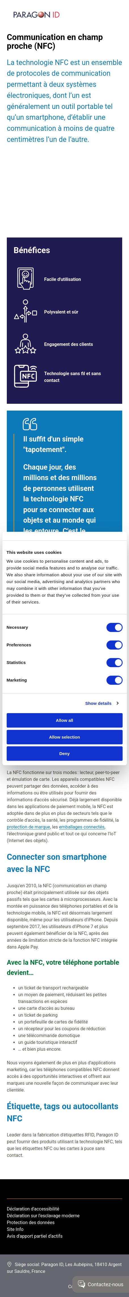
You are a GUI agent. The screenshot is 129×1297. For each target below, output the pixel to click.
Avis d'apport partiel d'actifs (35, 1236)
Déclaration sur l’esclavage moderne (43, 1215)
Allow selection (64, 737)
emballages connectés (81, 827)
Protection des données (30, 1222)
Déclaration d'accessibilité (33, 1209)
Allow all (64, 720)
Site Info (15, 1229)
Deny (64, 753)
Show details (98, 703)
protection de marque (28, 827)
